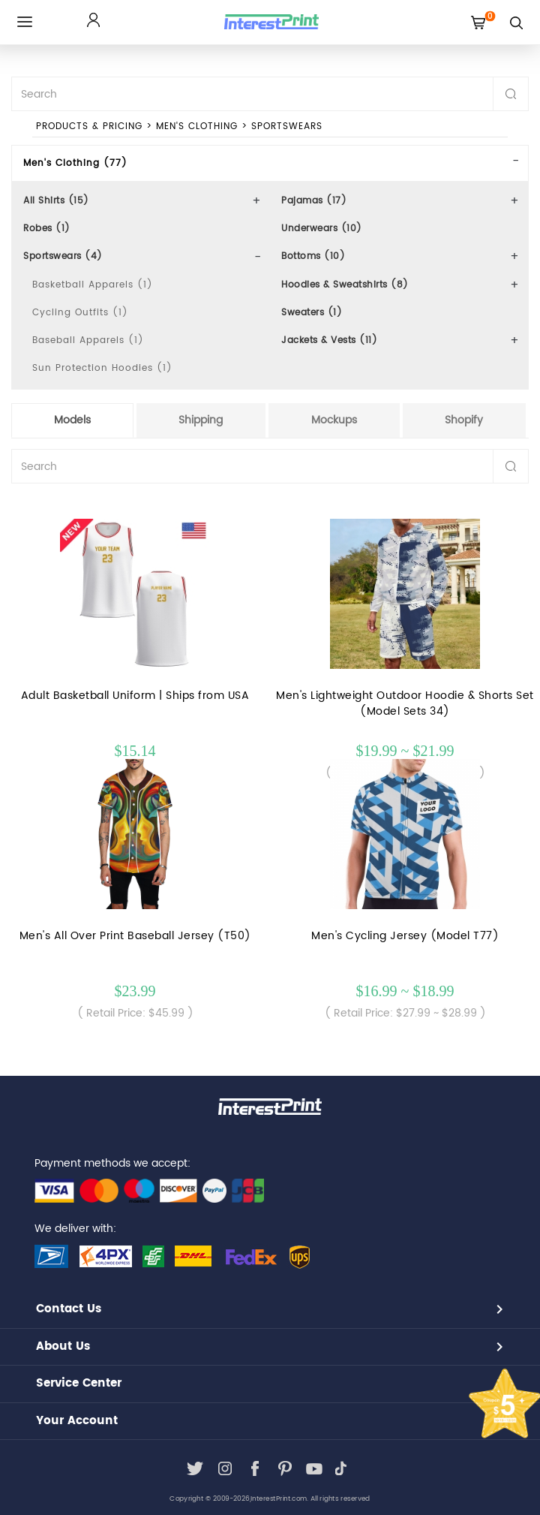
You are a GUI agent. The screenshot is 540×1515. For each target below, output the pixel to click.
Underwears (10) (321, 228)
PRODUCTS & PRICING (89, 126)
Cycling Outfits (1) (80, 313)
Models (72, 420)
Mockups (334, 420)
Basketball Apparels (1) (92, 285)
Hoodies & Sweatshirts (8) (345, 285)
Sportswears (286, 126)
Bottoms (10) (313, 256)
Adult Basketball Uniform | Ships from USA (135, 695)
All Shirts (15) (56, 201)
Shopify (464, 420)
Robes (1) (46, 228)
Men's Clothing (197, 126)
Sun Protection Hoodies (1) (102, 368)
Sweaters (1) (311, 313)
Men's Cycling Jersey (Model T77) (405, 935)
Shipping (200, 420)
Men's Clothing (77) (75, 163)
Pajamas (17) (313, 201)
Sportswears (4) (63, 256)
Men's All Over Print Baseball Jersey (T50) (135, 935)
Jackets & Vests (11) (329, 340)
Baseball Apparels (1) (88, 340)
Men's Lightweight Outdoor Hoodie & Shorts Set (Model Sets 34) (405, 703)
